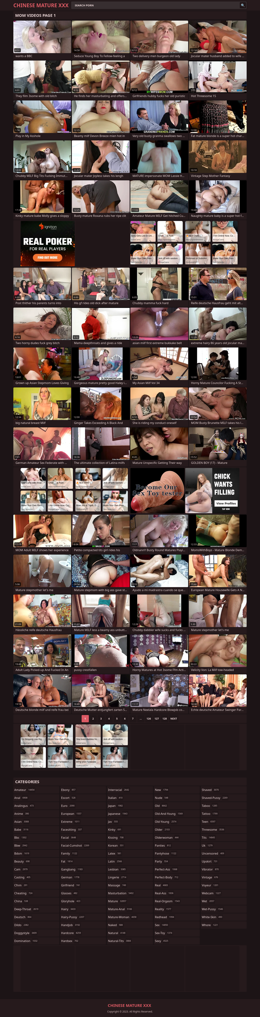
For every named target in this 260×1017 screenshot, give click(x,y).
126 (149, 718)
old (161, 805)
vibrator (211, 869)
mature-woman (122, 917)
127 (157, 718)
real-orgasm (168, 901)
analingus (24, 805)
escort (68, 798)
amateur (24, 790)
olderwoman (167, 837)
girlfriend (71, 885)
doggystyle (26, 933)
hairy (68, 909)
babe (21, 829)
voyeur (210, 885)
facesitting (72, 829)
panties (163, 845)
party (162, 861)
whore (210, 925)
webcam (212, 893)
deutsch (23, 917)
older (163, 829)
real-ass (164, 893)
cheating (23, 893)
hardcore (71, 933)
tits (209, 837)
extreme (71, 821)
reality (163, 909)
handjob (71, 925)
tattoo (210, 813)
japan (116, 805)
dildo (21, 925)
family (69, 853)
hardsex (70, 941)
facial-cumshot (75, 845)
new (162, 790)
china (21, 901)
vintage (210, 877)
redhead (165, 917)
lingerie (117, 877)
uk (207, 845)
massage (117, 885)
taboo (210, 805)
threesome (213, 829)
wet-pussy (213, 909)
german (70, 877)
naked (116, 925)
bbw (21, 845)
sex (162, 925)
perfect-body (167, 877)
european (71, 813)
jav (113, 821)
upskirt (210, 861)
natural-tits (120, 941)
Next (173, 718)
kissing (116, 837)
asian (22, 821)
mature (117, 901)
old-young (166, 821)
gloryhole (71, 901)
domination (26, 941)
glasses (69, 893)
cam (21, 869)
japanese (118, 813)
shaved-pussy (215, 798)
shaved (211, 790)
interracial (119, 790)
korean (116, 845)
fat (67, 861)
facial (69, 837)
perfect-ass (166, 869)
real (162, 885)
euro (68, 805)
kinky (115, 829)
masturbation (121, 893)
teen (209, 821)
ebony (68, 790)
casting (22, 877)
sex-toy (164, 933)
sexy (162, 941)
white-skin (212, 917)
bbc (20, 837)
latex (115, 853)
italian (115, 798)
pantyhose (166, 853)
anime (22, 813)
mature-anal (120, 909)
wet (208, 901)
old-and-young (169, 813)
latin (115, 861)
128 (164, 718)
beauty (22, 861)
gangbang (72, 869)
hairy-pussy (73, 917)
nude (162, 798)
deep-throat (26, 909)
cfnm (21, 885)
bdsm (22, 853)
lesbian (117, 869)
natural (117, 933)
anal (21, 798)
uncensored (213, 853)
